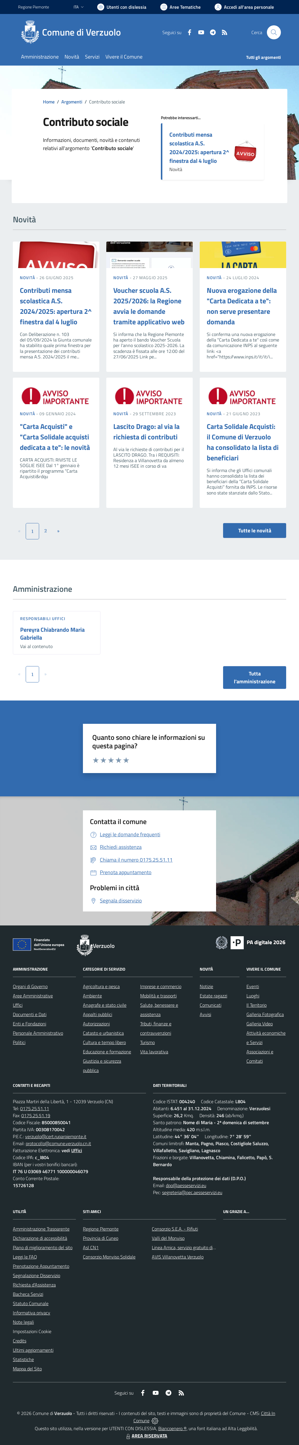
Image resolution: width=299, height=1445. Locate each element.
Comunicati (210, 1005)
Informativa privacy (31, 1312)
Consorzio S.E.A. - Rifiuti (175, 1228)
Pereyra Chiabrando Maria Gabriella (52, 633)
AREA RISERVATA (146, 1435)
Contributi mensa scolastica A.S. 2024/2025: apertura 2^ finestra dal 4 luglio (199, 147)
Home (49, 101)
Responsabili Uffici (42, 618)
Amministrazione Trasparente (41, 1228)
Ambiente (92, 995)
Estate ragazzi (213, 995)
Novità (28, 277)
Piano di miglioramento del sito (42, 1247)
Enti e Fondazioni (29, 1023)
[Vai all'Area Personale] (244, 7)
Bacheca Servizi (28, 1294)
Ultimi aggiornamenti (33, 1350)
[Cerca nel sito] (274, 32)
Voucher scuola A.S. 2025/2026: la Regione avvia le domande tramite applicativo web (149, 306)
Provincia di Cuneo (100, 1238)
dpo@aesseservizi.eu (186, 1185)
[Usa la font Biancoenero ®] (121, 7)
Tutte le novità (254, 530)
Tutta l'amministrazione (254, 677)
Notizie (206, 986)
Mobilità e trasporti (158, 995)
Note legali (23, 1322)
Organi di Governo (30, 986)
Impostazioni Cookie (32, 1331)
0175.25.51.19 (35, 1115)
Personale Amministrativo (38, 1032)
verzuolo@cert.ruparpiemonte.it (55, 1136)
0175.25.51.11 (34, 1108)
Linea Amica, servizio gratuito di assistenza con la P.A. (203, 1247)
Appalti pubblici (97, 1014)
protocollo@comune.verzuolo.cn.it (58, 1143)
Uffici (17, 1005)
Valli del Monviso (168, 1238)
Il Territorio (256, 1005)
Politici (19, 1042)
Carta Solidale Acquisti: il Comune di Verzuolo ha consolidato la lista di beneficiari (243, 442)
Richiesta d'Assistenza (34, 1284)
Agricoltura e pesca (101, 986)
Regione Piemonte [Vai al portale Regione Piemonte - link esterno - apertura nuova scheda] (33, 7)
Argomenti (71, 101)
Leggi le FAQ (25, 1256)
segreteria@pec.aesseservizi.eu (192, 1192)
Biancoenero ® (172, 1428)
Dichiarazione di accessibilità (40, 1238)
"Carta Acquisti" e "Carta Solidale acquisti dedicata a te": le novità (55, 437)
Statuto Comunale (30, 1303)
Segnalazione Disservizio (36, 1275)
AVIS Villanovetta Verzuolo (178, 1256)
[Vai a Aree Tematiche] (180, 7)
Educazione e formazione (107, 1051)
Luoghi (252, 995)
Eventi (252, 986)
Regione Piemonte (101, 1228)
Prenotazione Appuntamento (41, 1266)
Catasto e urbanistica (103, 1032)
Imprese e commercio (160, 986)
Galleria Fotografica (265, 1014)
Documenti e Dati (29, 1014)
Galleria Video (259, 1023)
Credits (19, 1340)
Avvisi (205, 1014)
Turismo (147, 1042)
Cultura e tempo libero (104, 1042)
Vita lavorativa (154, 1051)
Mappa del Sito (27, 1368)
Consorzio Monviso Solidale (109, 1256)
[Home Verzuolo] (73, 32)
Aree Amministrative (33, 995)
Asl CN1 (91, 1247)
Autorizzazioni (96, 1023)
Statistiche (23, 1359)
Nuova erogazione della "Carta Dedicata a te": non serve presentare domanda (242, 306)
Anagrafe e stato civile (104, 1005)
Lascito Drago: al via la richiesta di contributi (146, 431)
